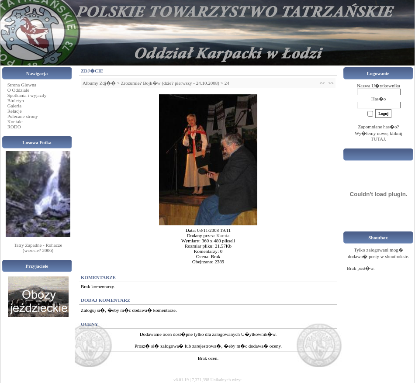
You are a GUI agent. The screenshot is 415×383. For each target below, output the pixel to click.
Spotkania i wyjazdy (27, 95)
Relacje (14, 111)
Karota (222, 235)
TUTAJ (378, 138)
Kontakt (15, 121)
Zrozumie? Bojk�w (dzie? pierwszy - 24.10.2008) (170, 83)
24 (227, 83)
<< (322, 83)
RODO (14, 126)
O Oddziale (18, 90)
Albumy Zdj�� (99, 83)
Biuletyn (15, 100)
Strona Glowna (21, 84)
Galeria (14, 105)
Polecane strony (22, 116)
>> (331, 83)
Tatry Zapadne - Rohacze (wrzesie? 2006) (38, 247)
